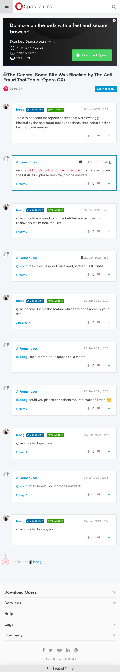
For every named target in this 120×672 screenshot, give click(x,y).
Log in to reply (105, 75)
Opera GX (15, 75)
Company (13, 621)
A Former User (26, 148)
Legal (9, 611)
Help (8, 600)
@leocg (22, 252)
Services (12, 589)
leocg (20, 96)
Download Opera (94, 42)
